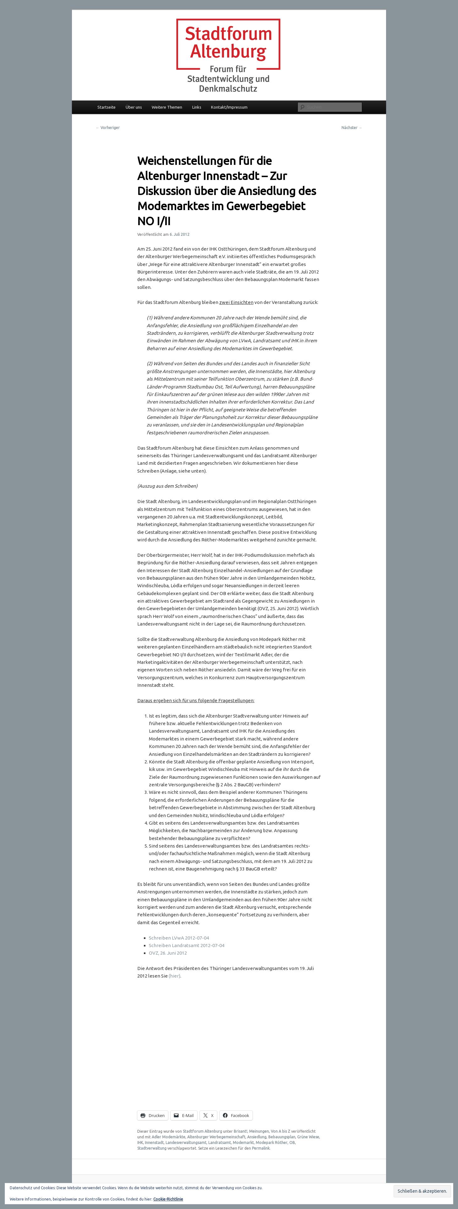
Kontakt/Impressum (229, 107)
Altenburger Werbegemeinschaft (216, 1137)
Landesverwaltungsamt (186, 1143)
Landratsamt (219, 1143)
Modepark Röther (271, 1143)
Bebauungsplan (281, 1137)
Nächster (351, 128)
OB (292, 1143)
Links (196, 107)
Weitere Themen (167, 107)
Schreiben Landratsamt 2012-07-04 (186, 945)
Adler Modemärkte (168, 1137)
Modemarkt (243, 1143)
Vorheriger (108, 128)
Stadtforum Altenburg (202, 1131)
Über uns (134, 107)
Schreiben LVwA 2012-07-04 (179, 938)
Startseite (106, 107)
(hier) (174, 976)
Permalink (261, 1148)
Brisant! (240, 1131)
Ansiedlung (256, 1137)
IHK (140, 1143)
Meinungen (259, 1131)
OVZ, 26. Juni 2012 (168, 953)
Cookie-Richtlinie (168, 1199)
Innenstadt (154, 1143)
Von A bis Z (280, 1131)
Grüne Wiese (308, 1137)
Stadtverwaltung (151, 1148)
